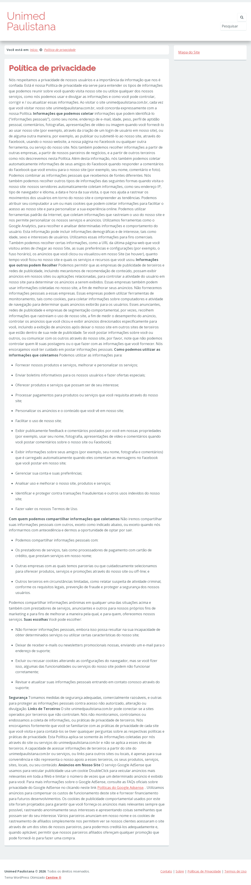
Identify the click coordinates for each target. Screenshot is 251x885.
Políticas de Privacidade (204, 871)
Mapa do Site (189, 52)
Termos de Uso (235, 871)
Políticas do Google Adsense (120, 787)
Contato (166, 871)
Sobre (180, 871)
